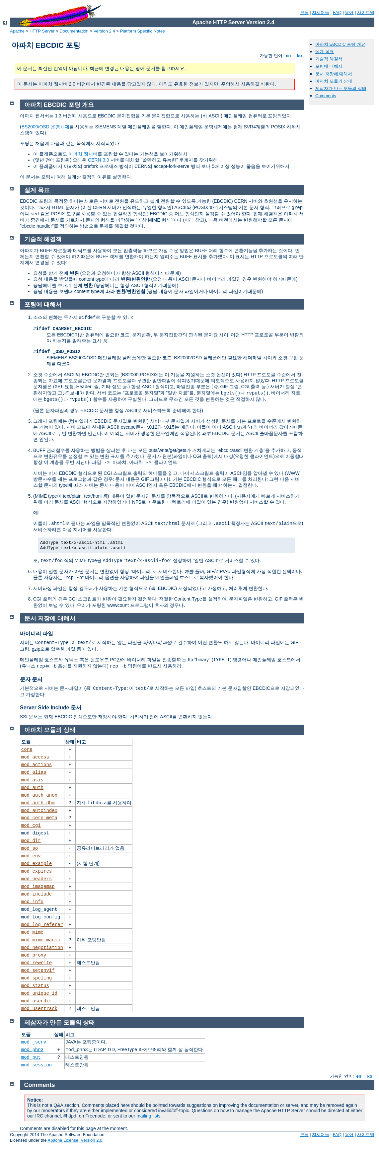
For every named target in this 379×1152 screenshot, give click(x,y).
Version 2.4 (104, 31)
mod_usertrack (39, 1008)
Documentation (73, 31)
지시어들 (320, 12)
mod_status (35, 985)
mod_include (36, 894)
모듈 (304, 12)
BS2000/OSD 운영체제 (45, 126)
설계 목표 (324, 51)
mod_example (36, 863)
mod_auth (32, 787)
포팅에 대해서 (328, 66)
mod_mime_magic (40, 940)
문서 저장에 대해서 (333, 73)
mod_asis (32, 780)
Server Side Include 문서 (50, 707)
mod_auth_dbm (38, 803)
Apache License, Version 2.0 (74, 1140)
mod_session (36, 1065)
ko (299, 55)
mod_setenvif (38, 970)
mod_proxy (33, 955)
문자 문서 (31, 679)
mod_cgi (31, 825)
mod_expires (36, 871)
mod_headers (36, 879)
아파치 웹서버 (83, 154)
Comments (325, 95)
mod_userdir (36, 1001)
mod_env (31, 856)
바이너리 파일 (36, 633)
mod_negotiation (42, 947)
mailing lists (148, 1115)
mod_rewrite (36, 963)
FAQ (337, 12)
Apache (17, 31)
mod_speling (36, 978)
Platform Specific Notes (142, 31)
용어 (349, 12)
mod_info (32, 901)
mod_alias (33, 772)
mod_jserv (33, 1042)
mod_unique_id (39, 993)
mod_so (29, 848)
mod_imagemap (38, 886)
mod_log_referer (42, 924)
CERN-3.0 (98, 160)
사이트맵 (365, 12)
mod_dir (31, 840)
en (288, 55)
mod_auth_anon (39, 795)
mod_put (31, 1057)
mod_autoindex (39, 810)
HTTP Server (42, 31)
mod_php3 (32, 1049)
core (27, 749)
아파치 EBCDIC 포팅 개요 (340, 44)
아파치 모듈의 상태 (333, 81)
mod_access (35, 757)
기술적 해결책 (328, 58)
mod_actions (36, 764)
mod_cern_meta (39, 818)
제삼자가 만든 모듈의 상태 (340, 88)
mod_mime (32, 932)
